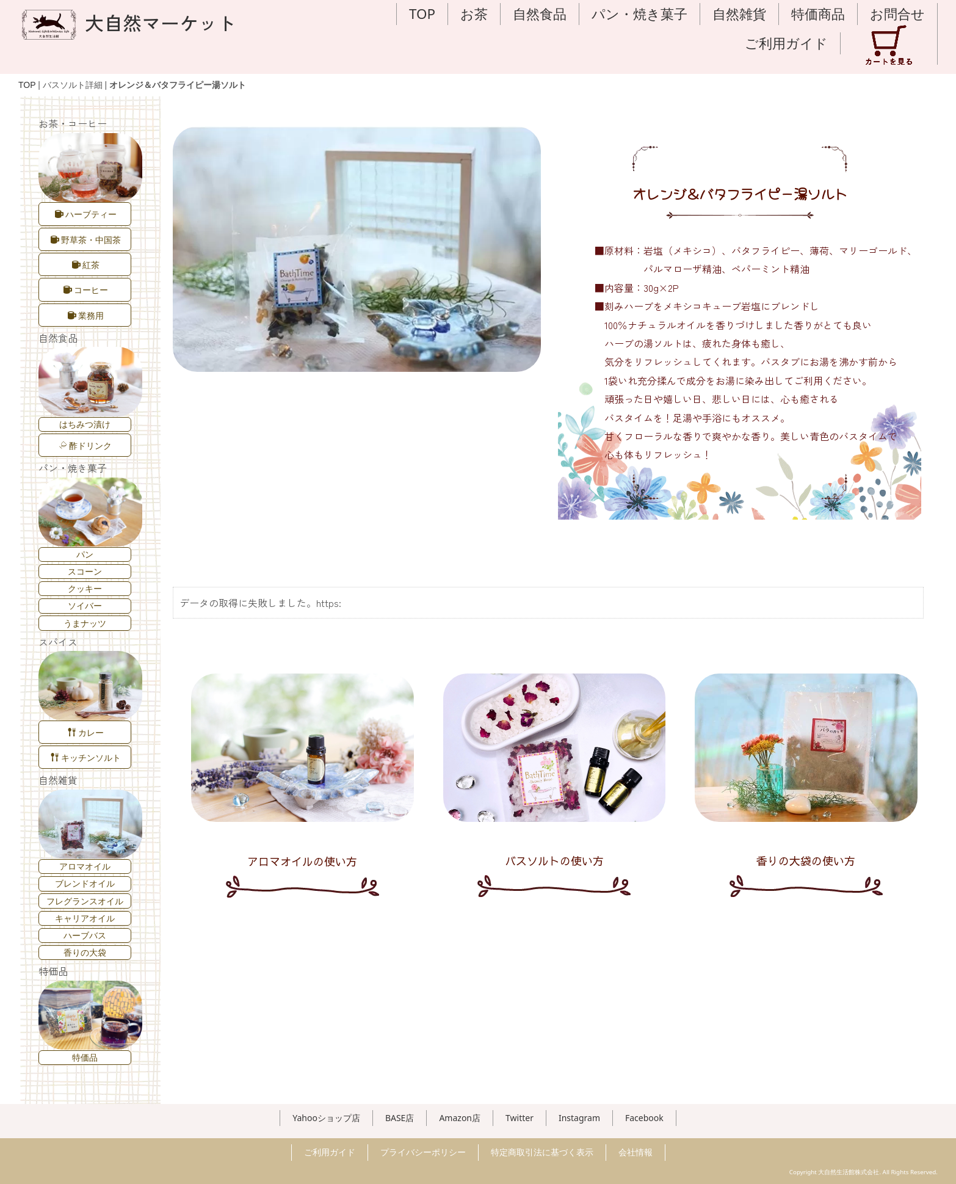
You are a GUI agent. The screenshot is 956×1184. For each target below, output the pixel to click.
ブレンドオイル (84, 883)
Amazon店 (459, 1118)
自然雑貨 (739, 13)
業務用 (85, 315)
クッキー (84, 588)
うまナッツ (84, 623)
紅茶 (85, 265)
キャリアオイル (84, 918)
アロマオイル (84, 866)
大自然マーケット (127, 22)
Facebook (644, 1118)
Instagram (579, 1118)
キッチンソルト (85, 757)
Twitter (519, 1118)
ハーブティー (85, 214)
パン (84, 554)
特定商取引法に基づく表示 (542, 1152)
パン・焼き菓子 (639, 13)
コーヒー (85, 290)
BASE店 (400, 1118)
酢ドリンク (85, 445)
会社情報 (635, 1152)
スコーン (84, 571)
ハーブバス (84, 935)
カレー (85, 732)
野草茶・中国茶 (85, 239)
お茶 (474, 13)
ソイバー (84, 605)
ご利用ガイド (786, 43)
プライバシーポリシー (423, 1152)
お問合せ (897, 13)
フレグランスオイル (84, 901)
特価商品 (818, 13)
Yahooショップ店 (326, 1118)
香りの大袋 (84, 952)
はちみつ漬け (84, 424)
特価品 (84, 1057)
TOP (422, 13)
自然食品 (540, 13)
